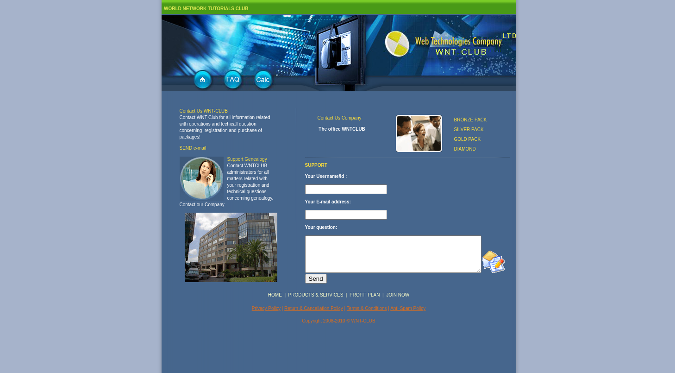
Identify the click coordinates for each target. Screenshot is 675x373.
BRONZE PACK (470, 119)
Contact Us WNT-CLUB (204, 111)
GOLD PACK (467, 139)
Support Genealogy (247, 159)
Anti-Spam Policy (407, 336)
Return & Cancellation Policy (313, 336)
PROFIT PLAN (365, 323)
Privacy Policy (266, 336)
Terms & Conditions (367, 336)
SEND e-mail (193, 148)
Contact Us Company (340, 117)
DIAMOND (465, 149)
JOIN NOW (397, 323)
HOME (275, 323)
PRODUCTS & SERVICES (316, 323)
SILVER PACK (469, 129)
